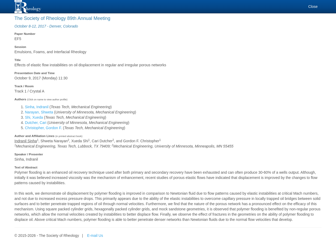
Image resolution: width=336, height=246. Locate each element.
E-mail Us (95, 235)
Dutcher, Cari (35, 123)
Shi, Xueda (34, 117)
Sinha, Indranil (37, 107)
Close (313, 6)
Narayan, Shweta (39, 112)
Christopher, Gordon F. (43, 128)
